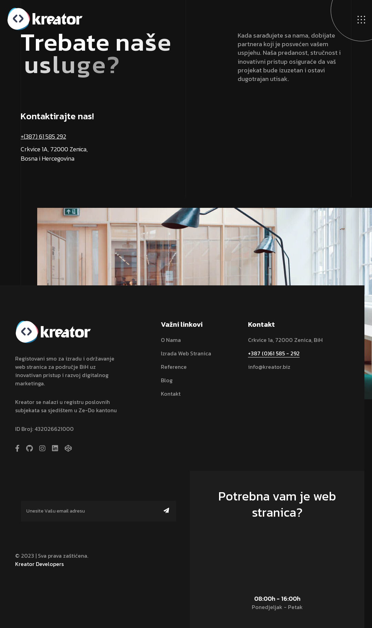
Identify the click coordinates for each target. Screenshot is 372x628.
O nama (171, 340)
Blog (167, 380)
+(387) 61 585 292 (43, 136)
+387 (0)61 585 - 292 (274, 353)
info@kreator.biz (269, 367)
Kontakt (170, 393)
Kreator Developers (39, 564)
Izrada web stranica (186, 353)
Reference (174, 367)
